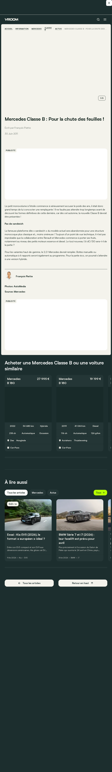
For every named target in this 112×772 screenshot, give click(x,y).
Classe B (48, 29)
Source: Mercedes (15, 291)
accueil (8, 29)
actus (58, 29)
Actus (53, 492)
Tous (100, 492)
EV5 (25, 558)
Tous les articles (16, 492)
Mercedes (37, 29)
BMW (73, 558)
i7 (78, 558)
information (21, 29)
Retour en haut (83, 583)
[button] (28, 381)
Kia (20, 558)
